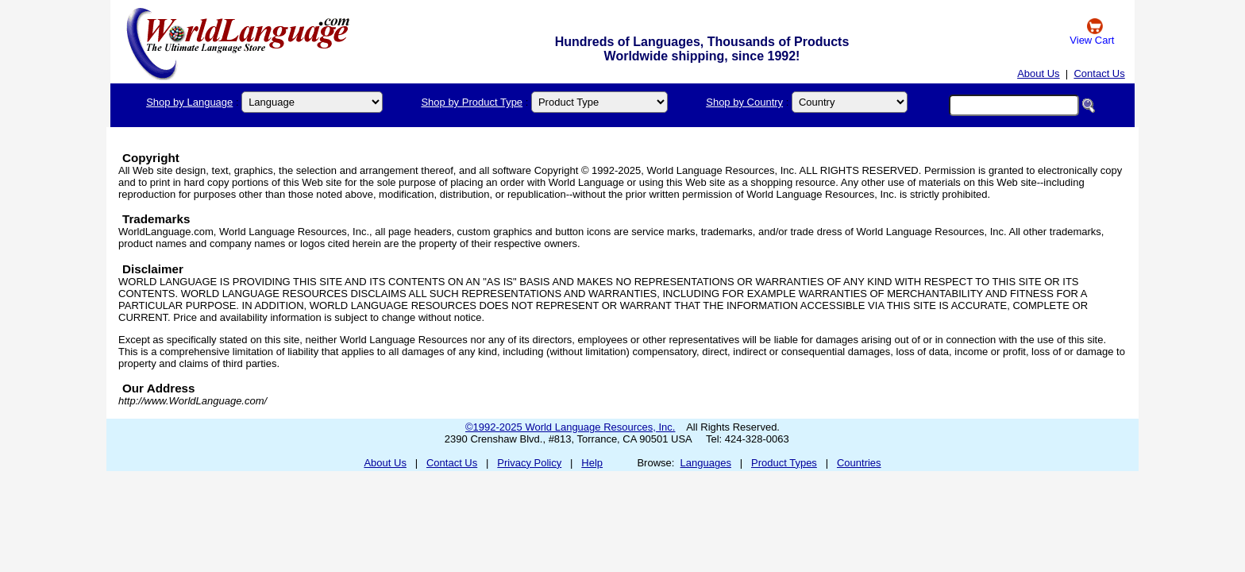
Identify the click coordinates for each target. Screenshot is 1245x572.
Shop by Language (189, 102)
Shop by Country (744, 102)
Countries (859, 463)
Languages (705, 463)
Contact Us (1098, 73)
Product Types (784, 463)
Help (592, 463)
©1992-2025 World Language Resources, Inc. (570, 427)
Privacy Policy (529, 463)
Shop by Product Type (471, 102)
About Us (1038, 73)
